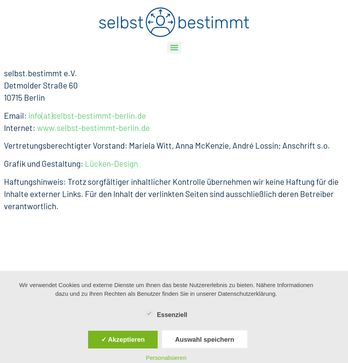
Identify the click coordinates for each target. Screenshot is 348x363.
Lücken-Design (111, 163)
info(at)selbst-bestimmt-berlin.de (87, 115)
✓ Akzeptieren (123, 339)
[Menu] (174, 47)
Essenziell (166, 313)
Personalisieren (166, 357)
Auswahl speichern (204, 339)
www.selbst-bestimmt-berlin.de (93, 128)
